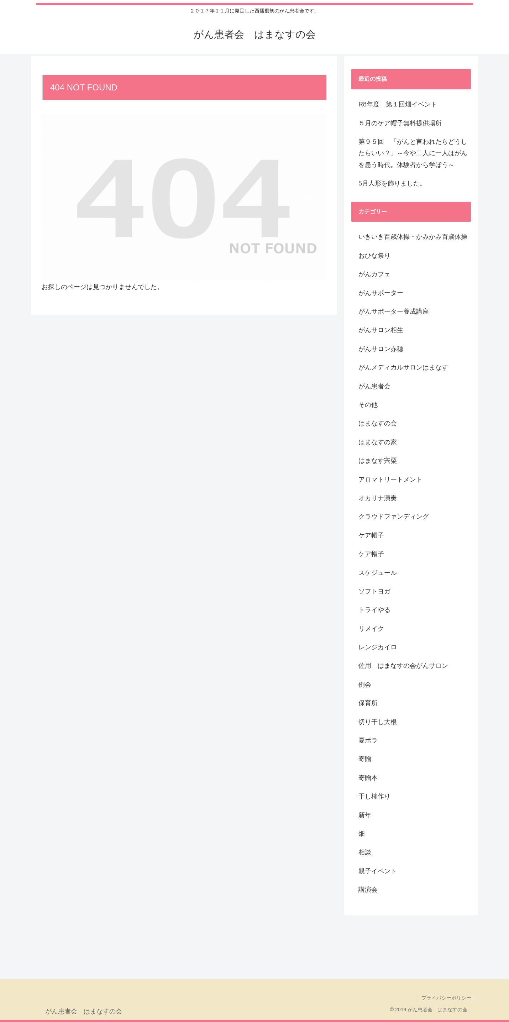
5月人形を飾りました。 (392, 183)
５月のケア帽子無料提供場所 (400, 123)
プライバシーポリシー (446, 998)
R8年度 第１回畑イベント (397, 104)
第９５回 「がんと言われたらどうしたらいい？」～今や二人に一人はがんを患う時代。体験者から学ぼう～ (412, 153)
